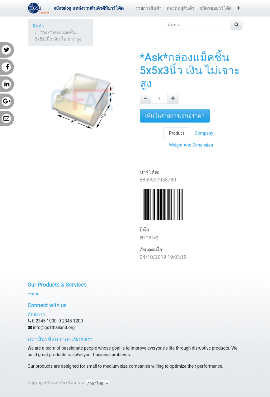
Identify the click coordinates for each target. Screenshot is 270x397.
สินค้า (38, 25)
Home (34, 293)
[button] (238, 8)
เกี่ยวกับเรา (82, 339)
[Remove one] (145, 98)
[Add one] (173, 98)
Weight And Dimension (191, 145)
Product (176, 133)
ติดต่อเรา (36, 314)
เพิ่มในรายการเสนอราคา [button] (175, 116)
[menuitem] (148, 8)
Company (204, 133)
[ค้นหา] (236, 24)
